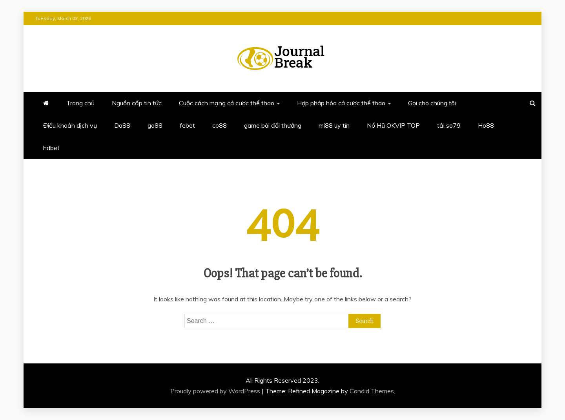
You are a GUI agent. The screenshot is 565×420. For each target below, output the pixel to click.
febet (187, 125)
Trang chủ (80, 103)
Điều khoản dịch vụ (70, 125)
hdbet (51, 148)
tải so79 (449, 125)
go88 (155, 125)
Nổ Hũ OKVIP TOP (393, 125)
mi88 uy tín (334, 125)
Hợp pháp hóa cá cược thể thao (341, 103)
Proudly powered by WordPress (216, 391)
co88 (219, 125)
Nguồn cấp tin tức (137, 103)
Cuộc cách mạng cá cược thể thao (226, 103)
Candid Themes (372, 391)
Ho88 (486, 125)
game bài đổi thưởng (272, 125)
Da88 (122, 125)
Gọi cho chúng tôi (432, 103)
